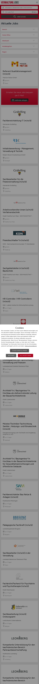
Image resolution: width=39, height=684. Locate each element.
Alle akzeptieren (25, 355)
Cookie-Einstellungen (19, 350)
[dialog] (19, 342)
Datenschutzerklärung (31, 346)
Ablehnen (11, 355)
